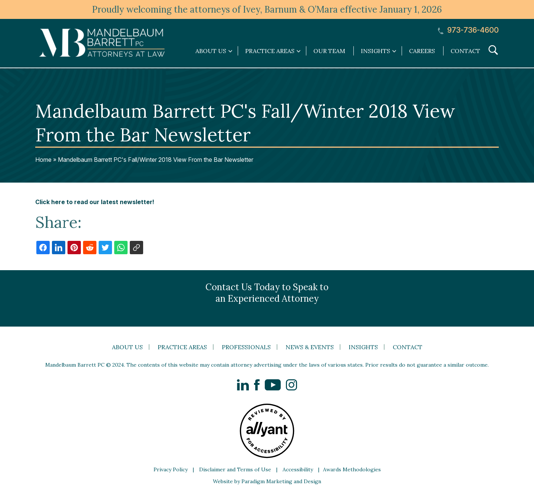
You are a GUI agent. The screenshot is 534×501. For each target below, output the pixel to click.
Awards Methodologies (352, 469)
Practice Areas (182, 347)
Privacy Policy (171, 469)
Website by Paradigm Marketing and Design (267, 481)
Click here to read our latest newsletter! (94, 202)
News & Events (310, 347)
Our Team (329, 51)
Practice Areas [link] (269, 51)
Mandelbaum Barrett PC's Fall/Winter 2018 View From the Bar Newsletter (155, 159)
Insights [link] (375, 51)
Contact (465, 51)
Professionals (246, 347)
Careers (422, 51)
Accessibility (298, 469)
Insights (363, 347)
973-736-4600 (468, 30)
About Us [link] (210, 51)
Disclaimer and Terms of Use (235, 469)
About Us (127, 347)
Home (43, 159)
